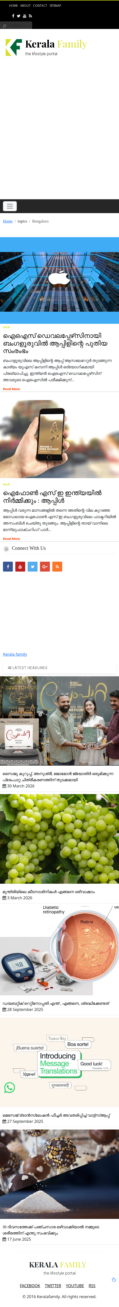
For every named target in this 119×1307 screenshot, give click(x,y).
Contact (40, 5)
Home (13, 5)
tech (6, 327)
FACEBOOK (30, 1285)
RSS (92, 1285)
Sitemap (55, 5)
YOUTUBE (75, 1285)
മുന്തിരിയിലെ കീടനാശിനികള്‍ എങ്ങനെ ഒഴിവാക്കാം (48, 892)
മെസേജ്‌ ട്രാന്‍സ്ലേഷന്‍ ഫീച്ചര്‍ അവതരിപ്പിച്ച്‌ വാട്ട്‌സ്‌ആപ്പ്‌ (56, 1115)
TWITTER (53, 1285)
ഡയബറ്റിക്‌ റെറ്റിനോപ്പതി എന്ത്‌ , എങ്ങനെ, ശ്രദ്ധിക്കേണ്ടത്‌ (55, 1003)
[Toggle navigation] (10, 206)
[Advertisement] (59, 133)
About (25, 5)
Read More (11, 389)
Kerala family (15, 654)
